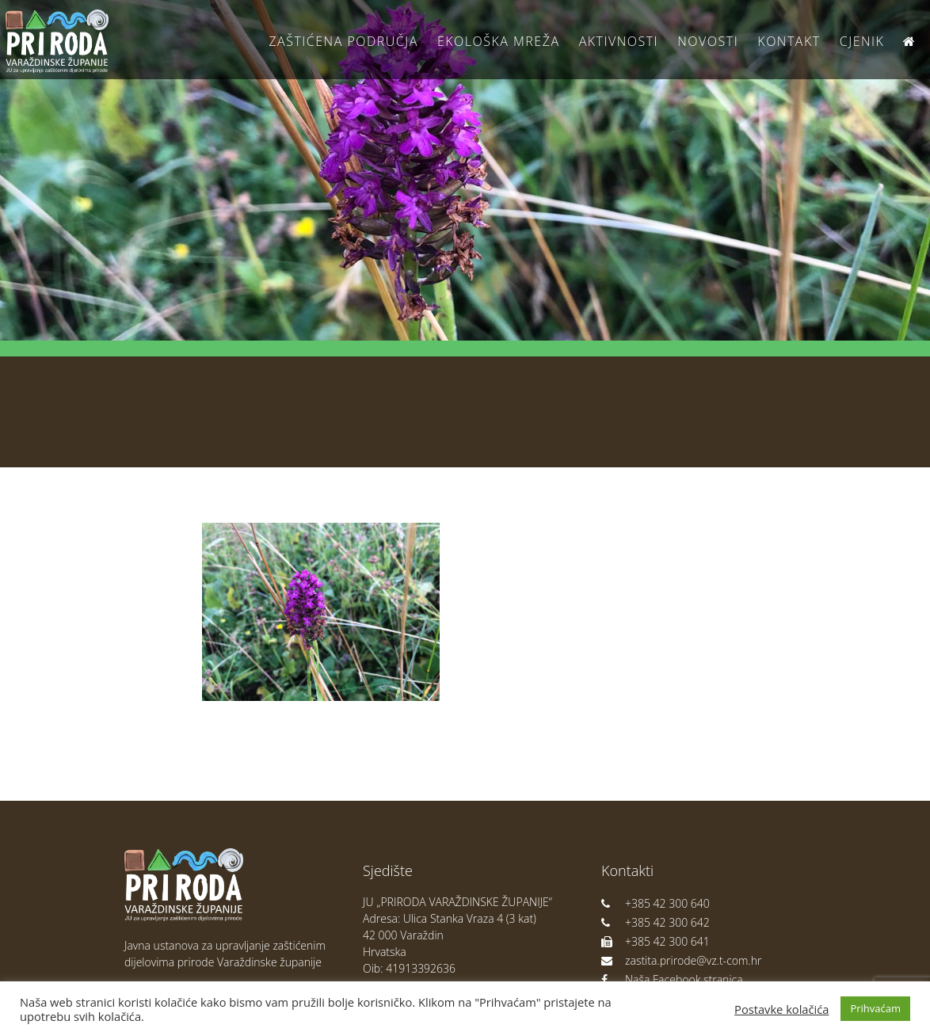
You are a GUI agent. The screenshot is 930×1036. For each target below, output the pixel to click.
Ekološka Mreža (498, 41)
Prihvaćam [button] (875, 1008)
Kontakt (788, 41)
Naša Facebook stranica (672, 979)
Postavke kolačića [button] (781, 1009)
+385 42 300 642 (655, 922)
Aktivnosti (618, 41)
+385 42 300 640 (655, 903)
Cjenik (862, 41)
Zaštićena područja (343, 41)
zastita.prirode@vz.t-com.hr (681, 960)
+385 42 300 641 (655, 941)
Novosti (707, 41)
